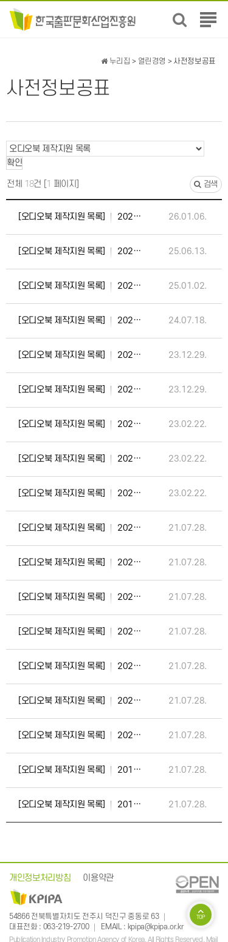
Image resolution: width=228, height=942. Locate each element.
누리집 (115, 61)
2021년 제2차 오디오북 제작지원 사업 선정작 (79, 563)
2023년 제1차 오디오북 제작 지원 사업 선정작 (79, 390)
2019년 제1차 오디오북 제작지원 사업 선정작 (79, 805)
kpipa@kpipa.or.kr (156, 927)
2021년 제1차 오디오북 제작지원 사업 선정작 (79, 597)
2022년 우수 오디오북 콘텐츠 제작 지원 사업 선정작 (79, 425)
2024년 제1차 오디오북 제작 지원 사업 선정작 (79, 321)
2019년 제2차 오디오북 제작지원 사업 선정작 (79, 770)
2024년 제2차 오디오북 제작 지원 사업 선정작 (79, 286)
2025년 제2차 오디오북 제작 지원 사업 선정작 (79, 217)
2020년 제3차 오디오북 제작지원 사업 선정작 (79, 667)
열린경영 (152, 61)
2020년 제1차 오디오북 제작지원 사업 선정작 (79, 736)
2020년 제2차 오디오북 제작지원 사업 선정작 (79, 701)
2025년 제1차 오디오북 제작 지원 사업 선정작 (79, 252)
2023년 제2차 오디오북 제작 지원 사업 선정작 (79, 355)
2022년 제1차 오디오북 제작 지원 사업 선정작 (79, 494)
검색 (206, 184)
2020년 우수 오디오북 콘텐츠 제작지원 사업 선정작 (79, 632)
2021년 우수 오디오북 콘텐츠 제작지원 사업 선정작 (79, 528)
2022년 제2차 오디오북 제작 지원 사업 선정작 (79, 459)
